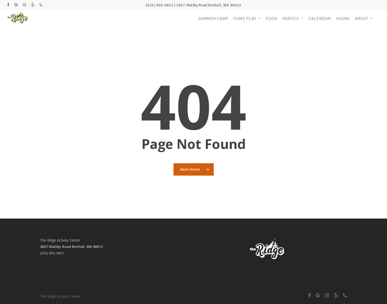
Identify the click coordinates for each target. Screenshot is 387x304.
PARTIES (292, 22)
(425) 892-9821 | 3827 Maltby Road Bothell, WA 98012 (193, 5)
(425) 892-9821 (52, 253)
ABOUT (363, 22)
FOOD (271, 22)
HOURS (343, 22)
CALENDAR (320, 22)
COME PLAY (246, 22)
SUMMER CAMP (213, 22)
